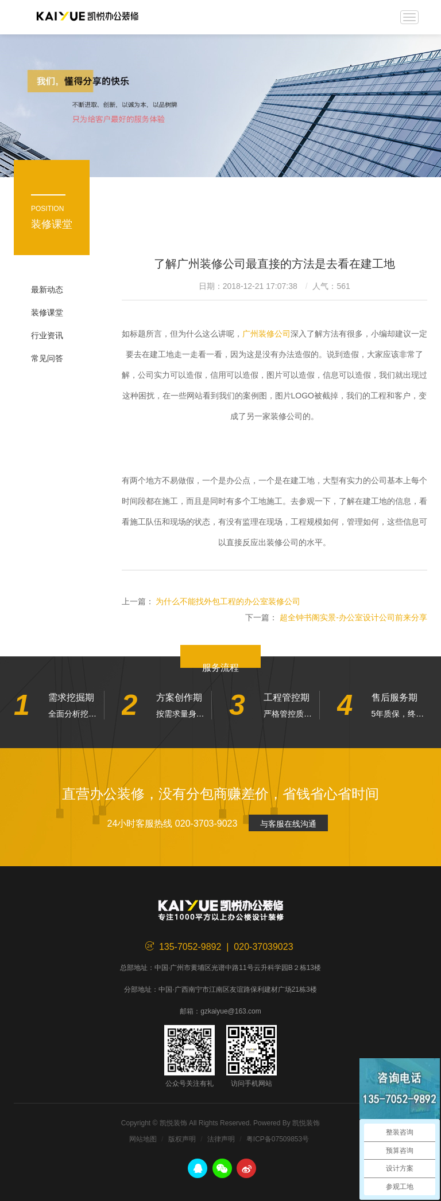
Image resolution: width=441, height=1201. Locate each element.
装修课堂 (47, 312)
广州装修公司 (266, 333)
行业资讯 (47, 335)
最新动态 (47, 289)
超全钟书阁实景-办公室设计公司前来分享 (353, 617)
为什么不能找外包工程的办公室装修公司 (228, 601)
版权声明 (182, 1139)
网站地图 (143, 1139)
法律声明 (221, 1139)
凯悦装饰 (87, 17)
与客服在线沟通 (288, 823)
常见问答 (47, 358)
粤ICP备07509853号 (277, 1139)
